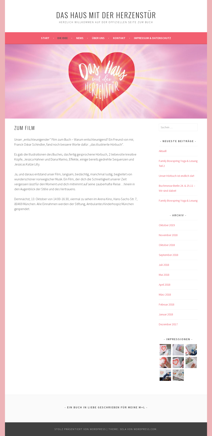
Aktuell (162, 151)
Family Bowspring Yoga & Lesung (178, 200)
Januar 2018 (166, 314)
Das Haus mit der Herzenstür (106, 14)
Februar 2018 (166, 304)
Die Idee (62, 38)
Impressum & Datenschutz (152, 38)
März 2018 (165, 294)
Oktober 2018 (167, 245)
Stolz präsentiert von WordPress (80, 429)
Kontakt (119, 38)
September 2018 (168, 255)
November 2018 (168, 235)
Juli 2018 (164, 265)
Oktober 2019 (167, 225)
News (79, 38)
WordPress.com (145, 429)
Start (45, 38)
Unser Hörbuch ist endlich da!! (176, 176)
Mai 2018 (164, 275)
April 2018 (164, 284)
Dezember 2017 (168, 324)
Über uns (98, 38)
